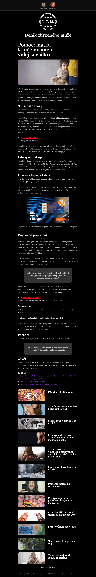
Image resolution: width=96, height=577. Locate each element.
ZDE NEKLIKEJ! (30, 137)
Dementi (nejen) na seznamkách (32, 382)
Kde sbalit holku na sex (61, 392)
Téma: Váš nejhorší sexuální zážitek (59, 556)
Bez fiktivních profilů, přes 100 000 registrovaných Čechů (40, 300)
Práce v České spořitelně (62, 526)
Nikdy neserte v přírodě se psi (62, 542)
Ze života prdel (44, 8)
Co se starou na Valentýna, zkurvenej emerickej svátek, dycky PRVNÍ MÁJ (48, 376)
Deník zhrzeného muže (48, 35)
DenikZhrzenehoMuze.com (62, 574)
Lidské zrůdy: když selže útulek (62, 422)
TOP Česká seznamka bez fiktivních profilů (62, 407)
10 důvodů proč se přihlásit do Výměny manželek (39, 384)
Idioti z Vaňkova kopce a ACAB (31, 379)
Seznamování (53, 8)
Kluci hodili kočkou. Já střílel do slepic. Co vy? (61, 513)
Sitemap (73, 574)
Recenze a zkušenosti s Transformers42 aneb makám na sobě (61, 437)
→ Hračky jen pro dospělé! (28, 140)
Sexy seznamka (30, 297)
